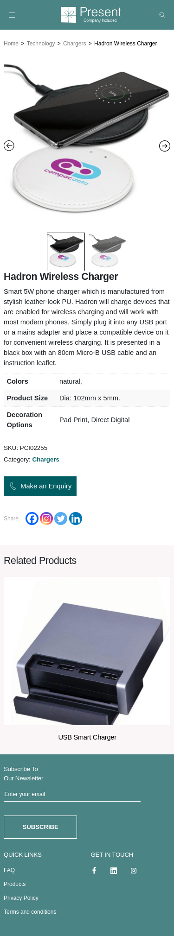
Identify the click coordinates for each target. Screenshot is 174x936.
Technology (41, 42)
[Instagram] (46, 517)
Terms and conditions (30, 909)
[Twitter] (60, 517)
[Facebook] (32, 517)
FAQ (9, 868)
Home (11, 42)
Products (15, 882)
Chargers (74, 42)
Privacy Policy (21, 895)
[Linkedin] (75, 517)
